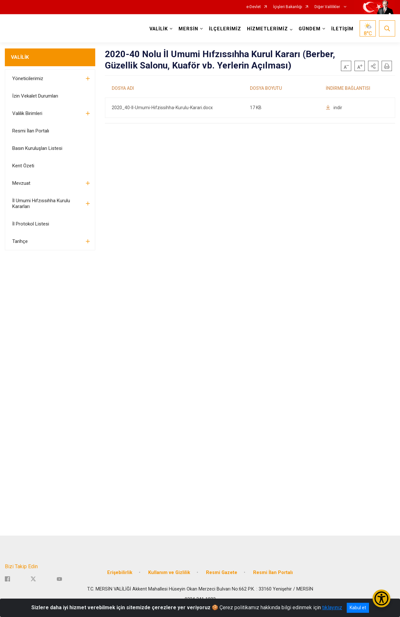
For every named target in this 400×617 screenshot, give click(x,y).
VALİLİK (20, 57)
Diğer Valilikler (327, 7)
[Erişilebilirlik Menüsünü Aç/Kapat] (381, 598)
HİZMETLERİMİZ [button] (267, 29)
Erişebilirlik (119, 572)
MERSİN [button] (188, 29)
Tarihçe (20, 241)
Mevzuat (21, 183)
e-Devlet (253, 7)
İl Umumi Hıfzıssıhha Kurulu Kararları (41, 203)
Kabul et (358, 607)
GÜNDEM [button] (310, 29)
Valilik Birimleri (27, 113)
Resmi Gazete (221, 572)
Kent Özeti (23, 166)
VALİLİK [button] (158, 29)
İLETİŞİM (342, 29)
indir (334, 107)
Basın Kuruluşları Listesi (37, 148)
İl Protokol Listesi (30, 224)
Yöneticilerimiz (27, 78)
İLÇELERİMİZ (225, 29)
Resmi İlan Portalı (30, 131)
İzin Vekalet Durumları (35, 96)
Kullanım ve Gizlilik (169, 572)
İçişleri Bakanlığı (287, 7)
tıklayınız (332, 607)
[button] (373, 66)
